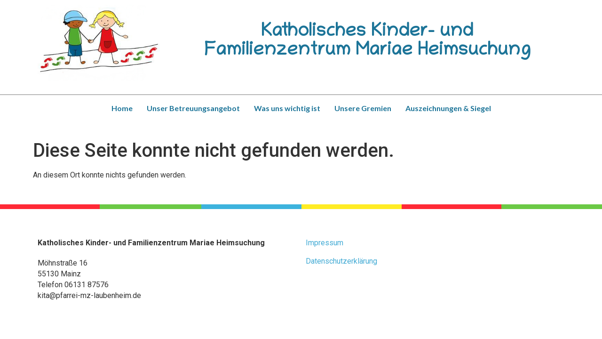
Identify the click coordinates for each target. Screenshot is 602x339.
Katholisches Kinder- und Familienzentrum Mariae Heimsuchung (367, 42)
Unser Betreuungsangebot (193, 108)
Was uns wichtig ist (287, 108)
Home (122, 108)
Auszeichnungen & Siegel (448, 108)
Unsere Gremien (362, 108)
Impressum (324, 242)
